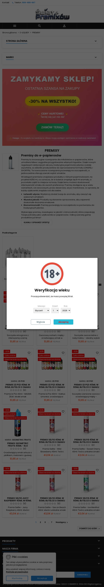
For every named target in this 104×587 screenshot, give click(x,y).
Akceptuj (63, 321)
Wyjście (40, 321)
